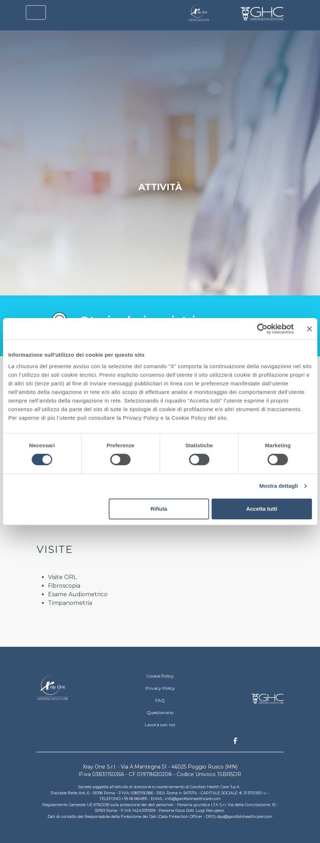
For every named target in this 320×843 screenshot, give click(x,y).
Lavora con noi (160, 724)
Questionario (160, 712)
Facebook (235, 742)
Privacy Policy (160, 688)
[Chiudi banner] (309, 328)
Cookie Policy (160, 676)
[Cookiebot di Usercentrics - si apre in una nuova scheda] (262, 328)
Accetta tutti (261, 509)
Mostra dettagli (278, 486)
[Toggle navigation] (36, 12)
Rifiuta (159, 509)
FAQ (160, 700)
